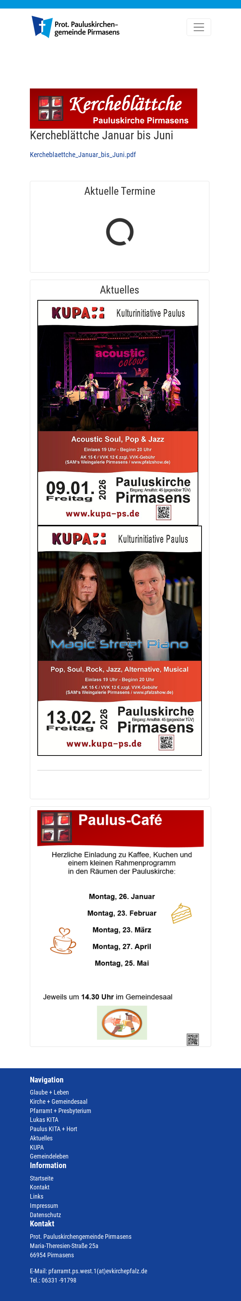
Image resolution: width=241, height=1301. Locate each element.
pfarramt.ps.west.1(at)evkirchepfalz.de (97, 1271)
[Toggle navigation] (199, 27)
